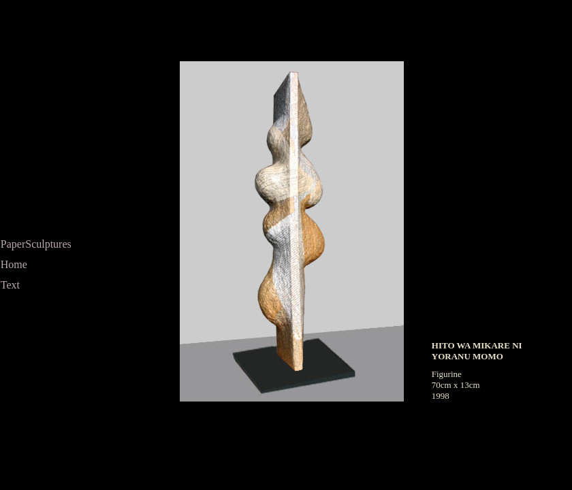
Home (14, 264)
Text (10, 285)
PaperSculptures (36, 244)
